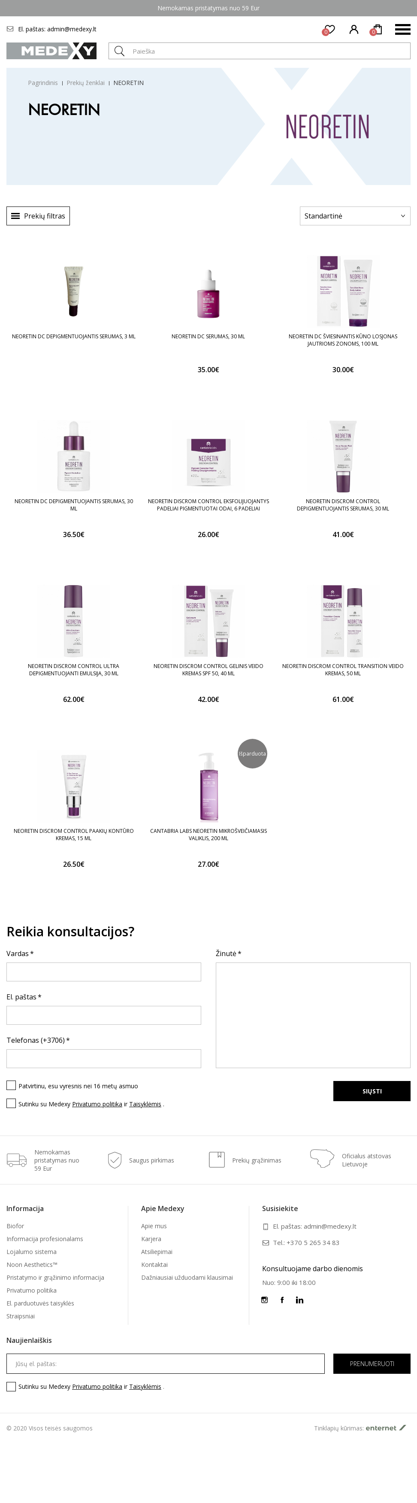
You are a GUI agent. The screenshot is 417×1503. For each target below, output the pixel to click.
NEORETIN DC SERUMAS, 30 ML (208, 336)
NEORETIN (128, 83)
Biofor (15, 1226)
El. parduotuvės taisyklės (40, 1303)
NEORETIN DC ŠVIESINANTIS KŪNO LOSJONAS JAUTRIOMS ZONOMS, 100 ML (343, 340)
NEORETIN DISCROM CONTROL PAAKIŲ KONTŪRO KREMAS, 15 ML (74, 834)
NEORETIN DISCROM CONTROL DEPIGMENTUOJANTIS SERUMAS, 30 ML (343, 505)
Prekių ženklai (85, 83)
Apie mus (154, 1226)
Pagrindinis (43, 83)
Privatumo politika (97, 1104)
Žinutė (226, 953)
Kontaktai (154, 1264)
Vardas (17, 953)
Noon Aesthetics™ (31, 1264)
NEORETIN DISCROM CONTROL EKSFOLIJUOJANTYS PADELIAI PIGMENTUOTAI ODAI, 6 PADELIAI (208, 505)
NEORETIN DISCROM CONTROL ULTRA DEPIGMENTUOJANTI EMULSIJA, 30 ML (73, 669)
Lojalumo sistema (31, 1252)
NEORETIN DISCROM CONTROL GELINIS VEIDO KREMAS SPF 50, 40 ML (208, 669)
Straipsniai (20, 1316)
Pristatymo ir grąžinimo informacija (55, 1277)
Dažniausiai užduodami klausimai (187, 1277)
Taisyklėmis (145, 1104)
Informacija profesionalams (44, 1239)
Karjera (151, 1239)
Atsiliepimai (156, 1252)
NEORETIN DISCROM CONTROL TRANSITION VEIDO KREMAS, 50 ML (343, 669)
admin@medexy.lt (72, 29)
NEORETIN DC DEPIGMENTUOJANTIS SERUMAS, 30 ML (74, 505)
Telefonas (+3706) (35, 1040)
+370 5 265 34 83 (313, 1242)
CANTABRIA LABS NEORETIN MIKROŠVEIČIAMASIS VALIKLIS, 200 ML (208, 834)
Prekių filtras (44, 216)
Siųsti (372, 1091)
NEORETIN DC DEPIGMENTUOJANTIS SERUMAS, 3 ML (74, 336)
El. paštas (21, 997)
